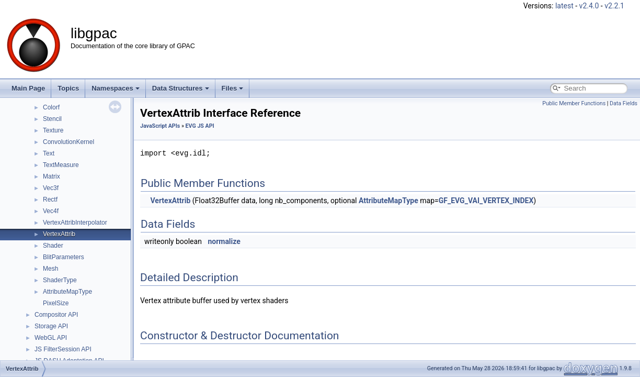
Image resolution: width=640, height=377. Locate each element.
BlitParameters (63, 257)
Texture (53, 130)
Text (48, 153)
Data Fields (623, 103)
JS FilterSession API (63, 349)
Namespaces (116, 88)
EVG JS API (200, 126)
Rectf (50, 199)
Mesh (50, 268)
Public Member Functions (573, 103)
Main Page (28, 88)
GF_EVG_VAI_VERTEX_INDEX (486, 200)
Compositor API (56, 314)
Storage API (51, 326)
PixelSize (55, 303)
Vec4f (51, 211)
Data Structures (180, 88)
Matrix (51, 176)
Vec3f (51, 188)
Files (233, 88)
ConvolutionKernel (68, 142)
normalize (224, 241)
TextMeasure (61, 165)
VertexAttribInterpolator (75, 222)
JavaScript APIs (160, 126)
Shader (53, 245)
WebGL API (51, 337)
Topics (68, 88)
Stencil (52, 119)
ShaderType (60, 280)
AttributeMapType (67, 291)
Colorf (51, 107)
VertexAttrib (59, 234)
